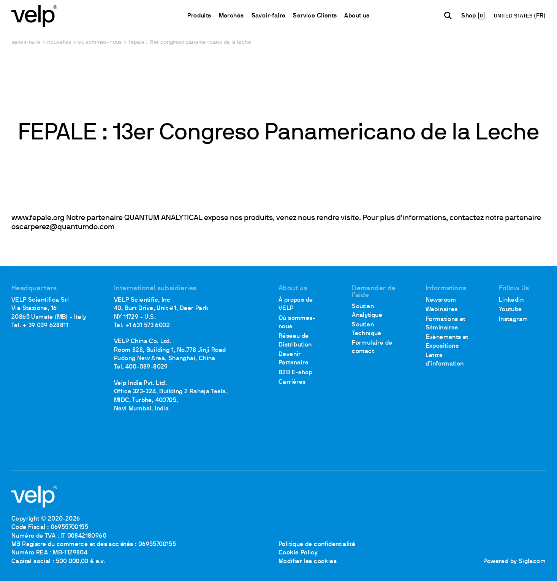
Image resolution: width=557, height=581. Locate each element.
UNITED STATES (514, 16)
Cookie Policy (298, 553)
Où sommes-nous (100, 42)
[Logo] (34, 15)
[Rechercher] (448, 15)
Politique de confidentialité (316, 544)
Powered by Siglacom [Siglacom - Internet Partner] (514, 561)
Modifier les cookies (307, 561)
